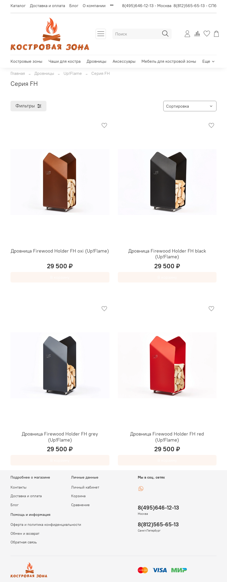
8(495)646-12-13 (158, 507)
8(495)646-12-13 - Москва (146, 5)
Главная (17, 73)
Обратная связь (23, 542)
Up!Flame (73, 73)
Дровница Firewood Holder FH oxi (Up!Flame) (60, 251)
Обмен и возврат (24, 533)
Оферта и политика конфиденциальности (45, 524)
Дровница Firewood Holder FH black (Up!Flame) (167, 254)
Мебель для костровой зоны (168, 61)
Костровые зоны (26, 61)
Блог (73, 5)
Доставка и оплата (47, 5)
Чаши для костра (65, 61)
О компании (94, 5)
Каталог (18, 5)
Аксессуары (124, 61)
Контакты (18, 487)
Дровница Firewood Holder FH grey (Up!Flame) (60, 437)
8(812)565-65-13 (158, 524)
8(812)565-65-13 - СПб (195, 5)
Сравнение (80, 504)
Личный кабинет (85, 487)
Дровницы (96, 61)
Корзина (78, 496)
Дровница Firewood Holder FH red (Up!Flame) (167, 437)
